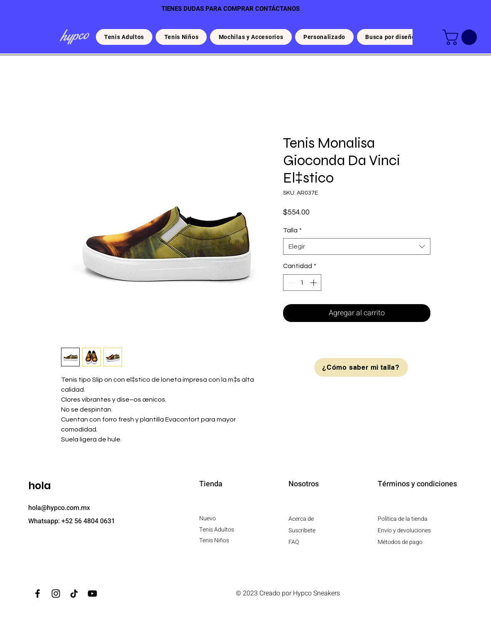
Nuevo (207, 518)
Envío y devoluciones (404, 530)
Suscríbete (301, 530)
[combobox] (356, 246)
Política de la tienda (402, 518)
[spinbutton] (302, 282)
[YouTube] (92, 593)
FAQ (293, 542)
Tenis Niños (214, 540)
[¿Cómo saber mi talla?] (361, 367)
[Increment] (314, 282)
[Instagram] (55, 593)
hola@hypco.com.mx (59, 508)
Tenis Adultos (217, 529)
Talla (292, 230)
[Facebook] (37, 593)
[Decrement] (290, 282)
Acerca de (301, 518)
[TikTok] (74, 593)
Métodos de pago (400, 542)
